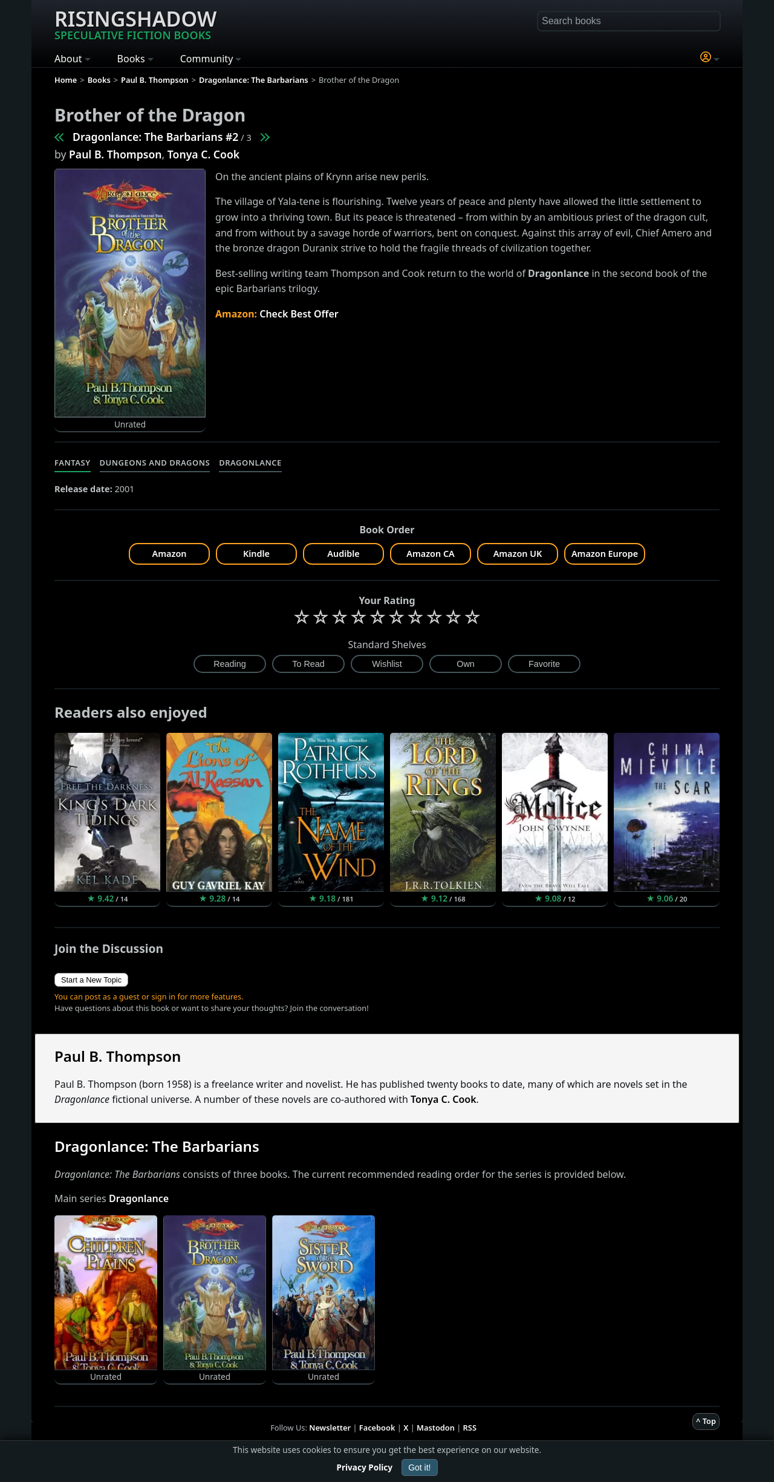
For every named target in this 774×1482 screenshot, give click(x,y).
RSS (469, 1427)
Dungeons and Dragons (155, 462)
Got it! (419, 1467)
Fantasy (72, 462)
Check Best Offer (299, 313)
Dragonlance (250, 462)
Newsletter (330, 1427)
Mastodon (436, 1427)
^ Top (706, 1420)
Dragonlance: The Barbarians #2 (155, 136)
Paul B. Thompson (115, 154)
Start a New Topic (91, 979)
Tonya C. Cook (203, 154)
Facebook (377, 1427)
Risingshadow (135, 23)
